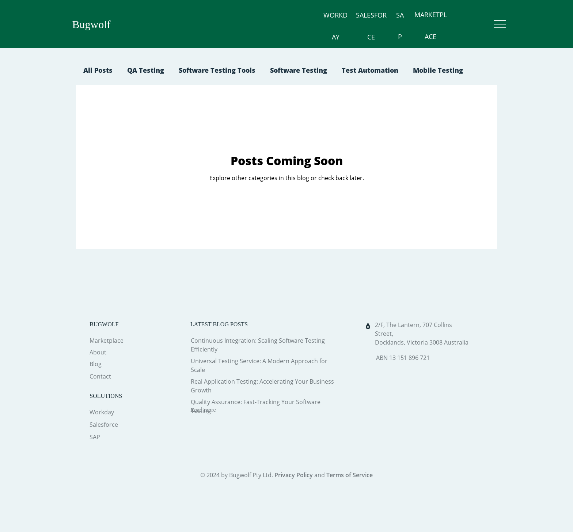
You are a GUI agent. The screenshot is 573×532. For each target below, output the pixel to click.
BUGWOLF (104, 324)
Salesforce (104, 425)
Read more (203, 410)
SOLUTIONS (106, 396)
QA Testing (145, 70)
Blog (96, 364)
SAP (388, 25)
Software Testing (298, 70)
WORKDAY (307, 25)
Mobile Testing (438, 70)
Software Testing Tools (217, 70)
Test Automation (370, 70)
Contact (100, 376)
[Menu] (500, 24)
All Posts (98, 70)
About (98, 352)
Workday (102, 412)
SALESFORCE (352, 25)
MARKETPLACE (426, 25)
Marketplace (107, 341)
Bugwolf (91, 24)
